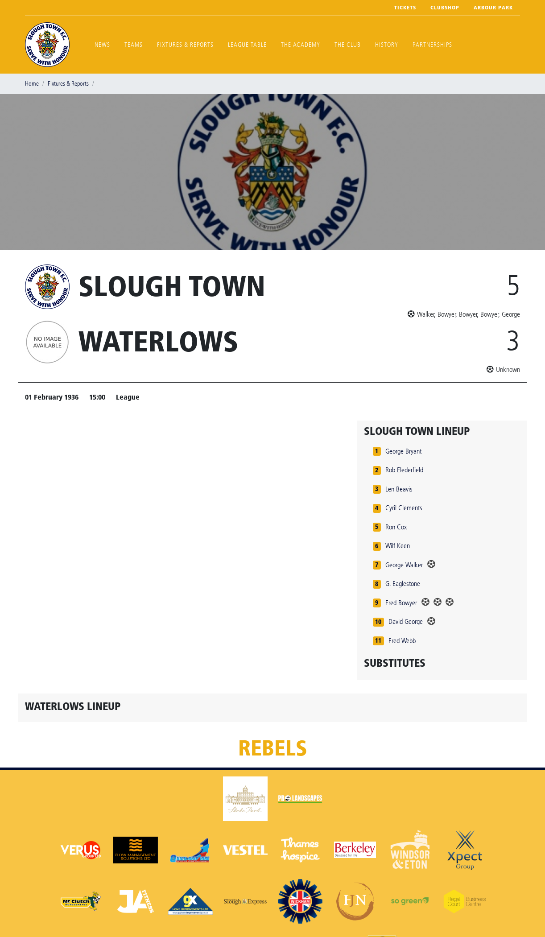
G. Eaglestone (402, 583)
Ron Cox (396, 527)
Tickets (405, 7)
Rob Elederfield (404, 470)
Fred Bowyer (401, 603)
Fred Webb (402, 640)
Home (32, 83)
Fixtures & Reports (185, 45)
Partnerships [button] (432, 45)
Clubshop (444, 7)
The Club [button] (347, 45)
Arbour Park (493, 7)
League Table (247, 45)
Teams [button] (133, 45)
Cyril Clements (403, 508)
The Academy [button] (300, 45)
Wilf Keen (397, 545)
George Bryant (403, 451)
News (102, 45)
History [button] (386, 45)
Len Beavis (399, 489)
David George (405, 621)
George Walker (404, 565)
